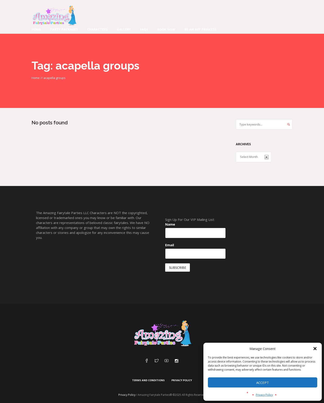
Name (170, 224)
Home (36, 78)
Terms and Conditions (148, 380)
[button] (315, 348)
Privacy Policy (264, 395)
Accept (262, 382)
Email (169, 245)
